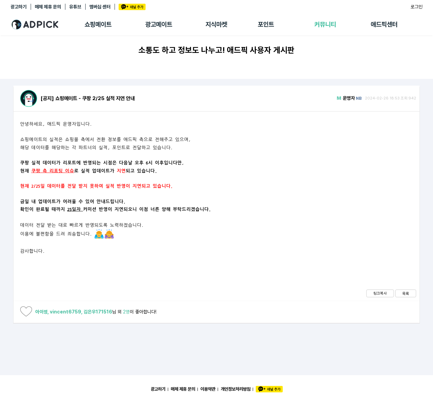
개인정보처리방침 (235, 389)
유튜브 (75, 6)
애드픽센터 (384, 24)
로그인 (416, 6)
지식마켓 (216, 24)
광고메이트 (158, 24)
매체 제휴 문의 (48, 6)
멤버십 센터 (100, 6)
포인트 (266, 24)
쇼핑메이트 (98, 24)
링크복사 (380, 293)
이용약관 (207, 389)
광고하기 (18, 6)
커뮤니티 (325, 24)
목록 (405, 293)
